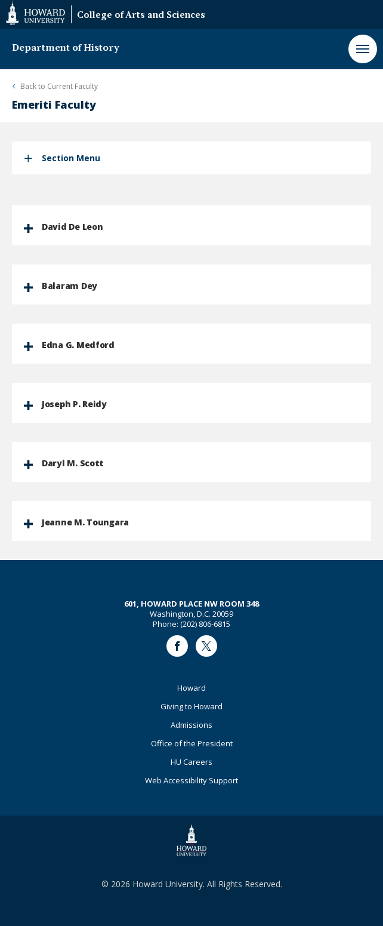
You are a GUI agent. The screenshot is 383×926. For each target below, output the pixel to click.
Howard (191, 687)
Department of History (65, 48)
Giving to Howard (191, 706)
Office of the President (192, 743)
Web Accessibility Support (191, 780)
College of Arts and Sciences (141, 15)
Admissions (191, 724)
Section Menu (71, 158)
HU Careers (191, 761)
